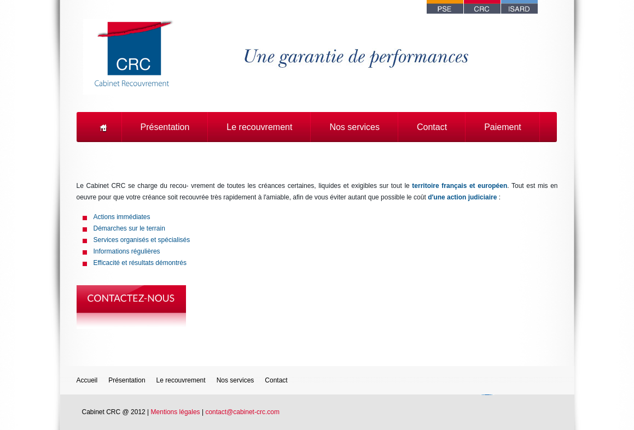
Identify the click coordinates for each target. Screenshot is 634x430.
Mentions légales (175, 412)
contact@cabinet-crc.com (242, 412)
